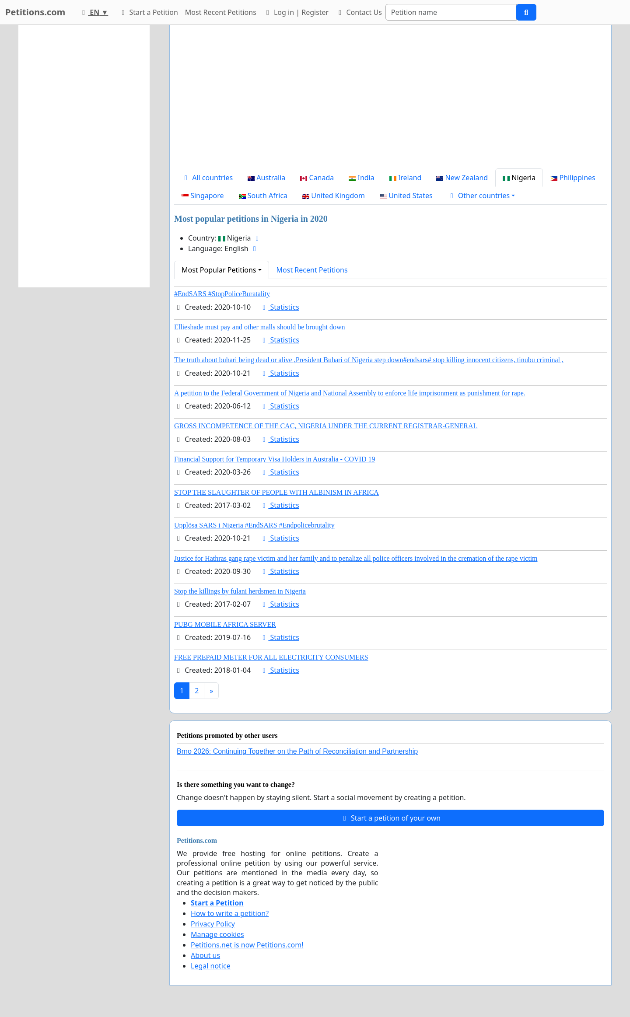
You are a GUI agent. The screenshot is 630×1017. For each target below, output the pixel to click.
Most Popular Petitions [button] (219, 270)
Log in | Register (296, 12)
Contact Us (359, 12)
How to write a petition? (230, 913)
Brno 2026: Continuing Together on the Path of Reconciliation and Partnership (297, 751)
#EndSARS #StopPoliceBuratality (222, 293)
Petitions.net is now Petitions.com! (247, 945)
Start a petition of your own (390, 818)
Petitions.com (35, 12)
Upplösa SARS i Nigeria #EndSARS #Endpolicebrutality (254, 525)
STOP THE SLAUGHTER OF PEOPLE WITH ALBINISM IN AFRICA (276, 492)
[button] (481, 195)
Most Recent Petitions (220, 12)
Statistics (279, 307)
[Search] (451, 12)
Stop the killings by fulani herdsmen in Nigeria (240, 591)
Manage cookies (217, 934)
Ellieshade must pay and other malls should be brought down (259, 327)
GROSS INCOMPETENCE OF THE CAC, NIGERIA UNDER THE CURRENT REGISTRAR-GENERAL (325, 426)
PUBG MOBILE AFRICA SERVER (225, 624)
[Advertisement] (390, 100)
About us (205, 955)
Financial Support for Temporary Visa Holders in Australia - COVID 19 (274, 459)
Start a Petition (148, 12)
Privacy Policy (213, 924)
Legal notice (211, 966)
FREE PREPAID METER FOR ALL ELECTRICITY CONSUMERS (271, 657)
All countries (207, 177)
